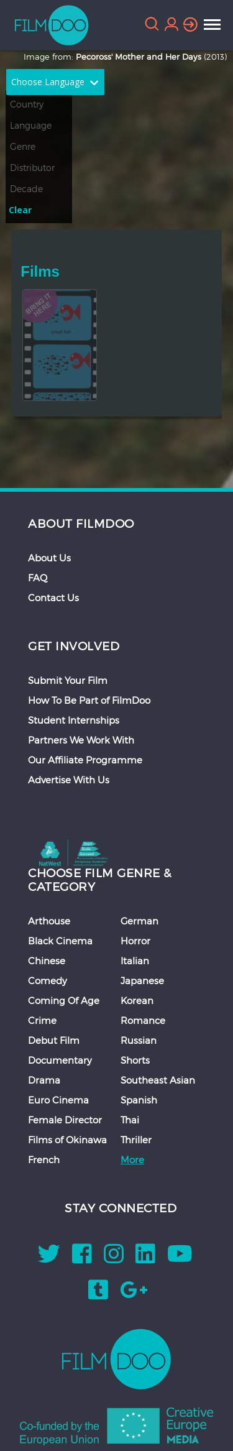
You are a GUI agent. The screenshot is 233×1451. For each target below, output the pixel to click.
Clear (20, 210)
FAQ (37, 577)
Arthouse (49, 920)
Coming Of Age (63, 1000)
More (132, 1159)
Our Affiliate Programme (85, 759)
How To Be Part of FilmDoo (89, 700)
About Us (49, 557)
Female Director (65, 1119)
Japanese (142, 980)
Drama (44, 1079)
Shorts (135, 1060)
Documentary (60, 1060)
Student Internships (73, 720)
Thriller (136, 1139)
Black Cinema (60, 940)
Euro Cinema (58, 1099)
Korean (137, 1000)
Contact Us (53, 597)
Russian (139, 1040)
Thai (130, 1119)
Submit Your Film (67, 680)
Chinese (46, 960)
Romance (143, 1020)
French (44, 1159)
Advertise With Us (68, 779)
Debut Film (54, 1040)
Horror (135, 940)
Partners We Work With (81, 739)
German (139, 920)
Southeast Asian (158, 1079)
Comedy (47, 980)
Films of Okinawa (67, 1139)
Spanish (139, 1099)
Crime (42, 1020)
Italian (135, 960)
